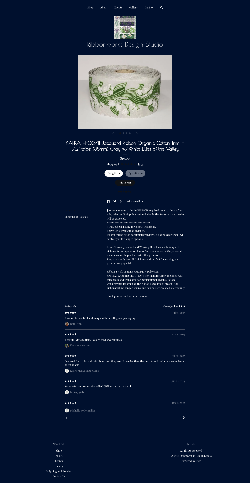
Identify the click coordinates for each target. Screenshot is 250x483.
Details (70, 210)
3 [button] (126, 133)
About (103, 7)
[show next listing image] (137, 133)
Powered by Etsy (191, 461)
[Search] (161, 8)
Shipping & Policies (76, 216)
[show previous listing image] (113, 133)
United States (129, 164)
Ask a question (134, 201)
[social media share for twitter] (115, 201)
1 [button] (120, 133)
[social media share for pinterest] (121, 201)
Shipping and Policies (58, 471)
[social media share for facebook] (108, 201)
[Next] (184, 418)
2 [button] (123, 133)
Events (118, 7)
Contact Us (58, 476)
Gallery (133, 7)
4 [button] (130, 133)
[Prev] (66, 418)
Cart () (149, 7)
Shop (90, 7)
